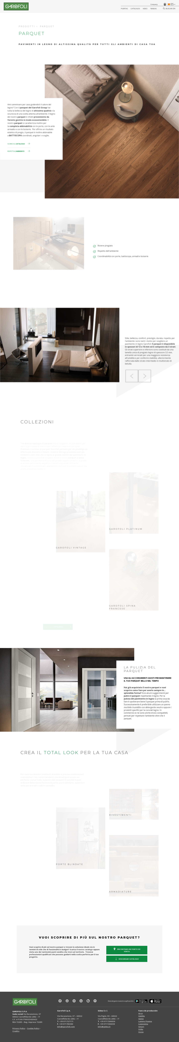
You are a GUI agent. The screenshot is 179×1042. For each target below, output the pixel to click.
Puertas (124, 8)
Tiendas (153, 8)
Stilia (140, 1029)
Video (145, 8)
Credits (15, 1031)
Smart (141, 1026)
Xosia (140, 1032)
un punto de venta (126, 950)
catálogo (127, 958)
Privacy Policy (18, 1028)
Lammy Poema (145, 1021)
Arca (140, 1013)
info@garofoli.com (66, 1026)
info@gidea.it (104, 1026)
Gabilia (141, 1016)
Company (154, 4)
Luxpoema (143, 1024)
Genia (141, 1018)
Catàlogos (135, 8)
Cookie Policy (33, 1028)
